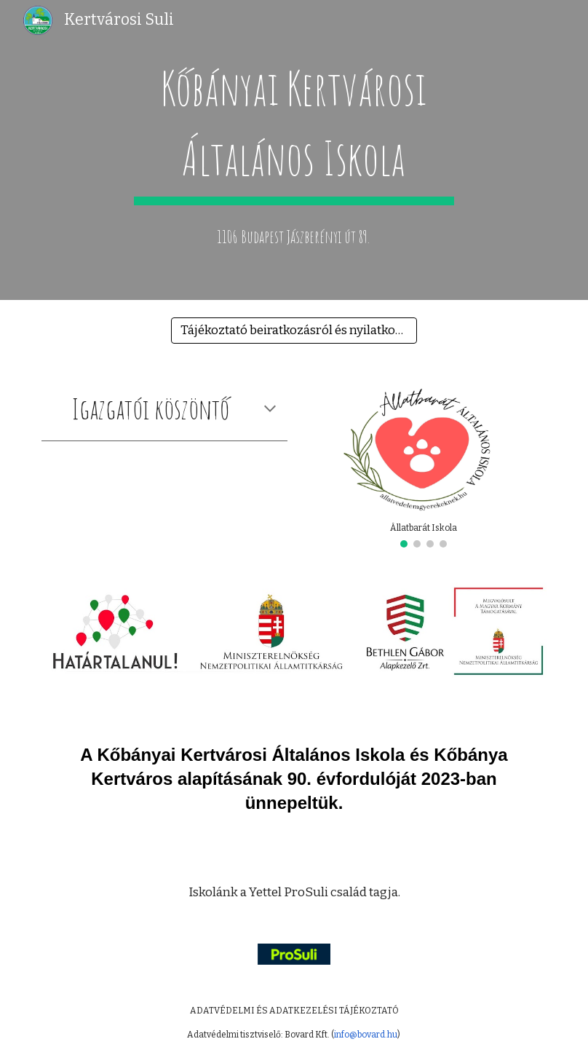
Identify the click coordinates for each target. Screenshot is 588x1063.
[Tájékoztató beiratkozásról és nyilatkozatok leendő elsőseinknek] (294, 331)
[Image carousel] (424, 463)
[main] (294, 128)
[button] (270, 409)
